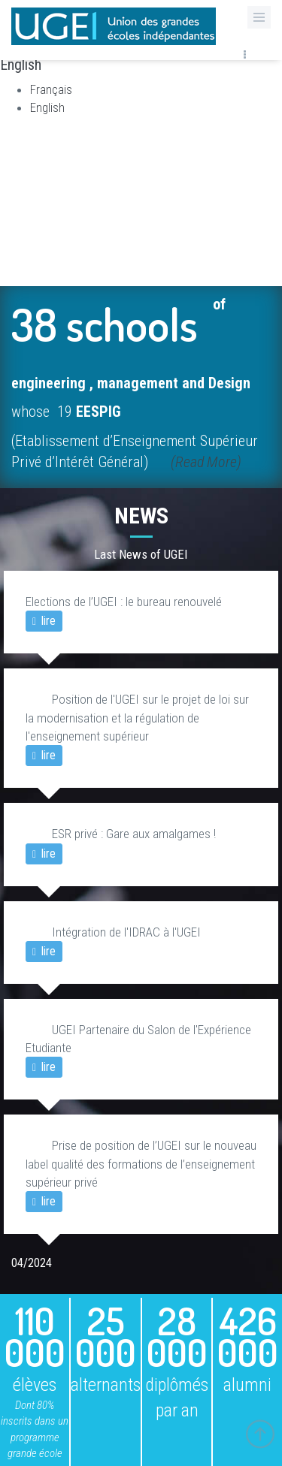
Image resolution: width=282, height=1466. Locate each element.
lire (44, 621)
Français (51, 89)
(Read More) (206, 462)
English (47, 107)
